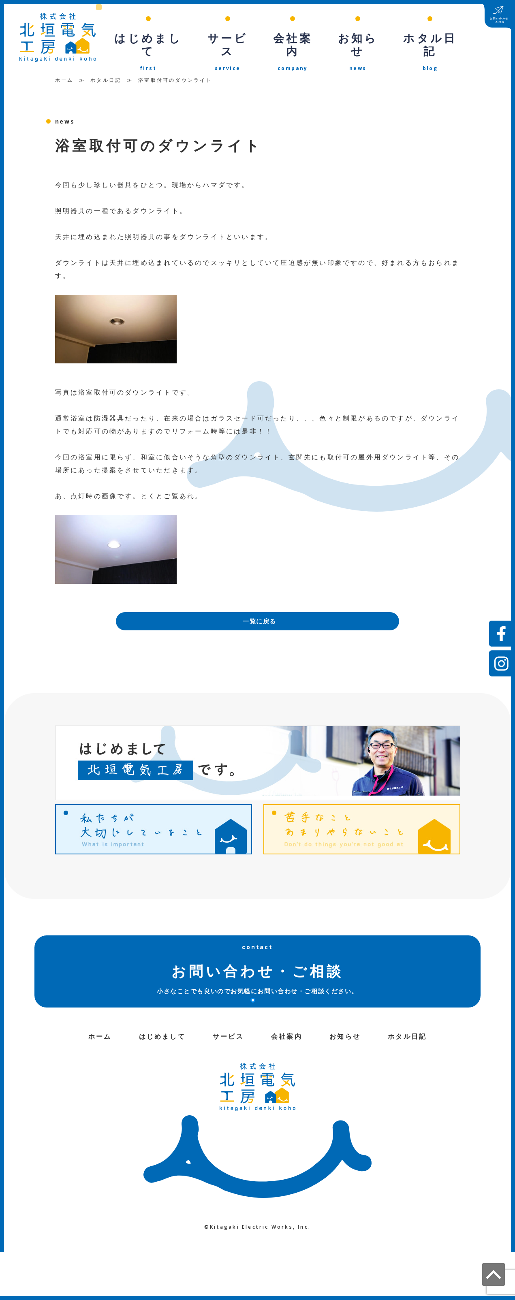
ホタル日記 (105, 72)
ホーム (64, 72)
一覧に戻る (259, 614)
